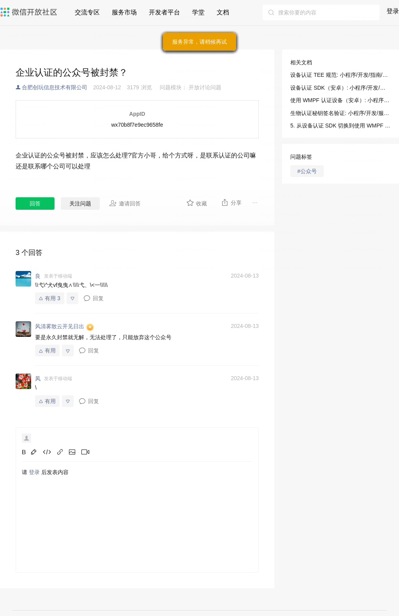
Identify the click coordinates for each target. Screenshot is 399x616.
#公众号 (307, 171)
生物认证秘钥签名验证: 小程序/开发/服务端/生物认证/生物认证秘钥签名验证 (340, 113)
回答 (35, 203)
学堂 (198, 12)
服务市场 (124, 12)
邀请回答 (125, 203)
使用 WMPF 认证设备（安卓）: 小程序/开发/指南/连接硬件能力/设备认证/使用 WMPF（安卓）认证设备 (340, 100)
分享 (231, 202)
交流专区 (87, 12)
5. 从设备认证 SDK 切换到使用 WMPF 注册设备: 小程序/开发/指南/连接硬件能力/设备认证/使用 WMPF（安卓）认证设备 (340, 125)
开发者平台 (164, 12)
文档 (223, 12)
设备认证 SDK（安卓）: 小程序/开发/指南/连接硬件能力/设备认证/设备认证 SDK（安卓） (340, 88)
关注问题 (80, 203)
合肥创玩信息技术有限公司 (54, 87)
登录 (393, 11)
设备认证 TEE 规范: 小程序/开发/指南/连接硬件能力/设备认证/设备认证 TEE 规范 (340, 75)
